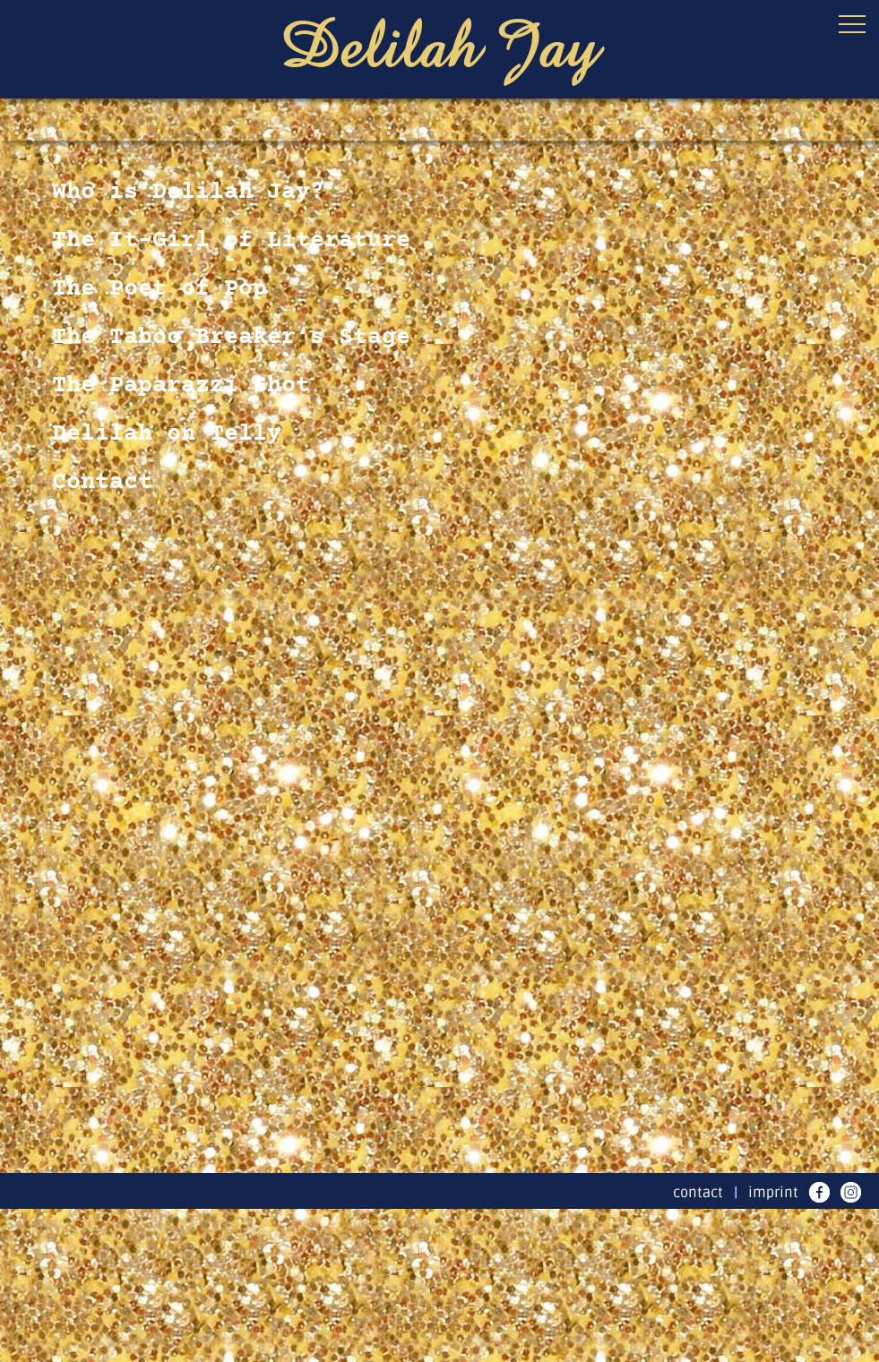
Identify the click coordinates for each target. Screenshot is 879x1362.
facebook (819, 1192)
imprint (773, 1193)
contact (698, 1193)
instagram (850, 1192)
